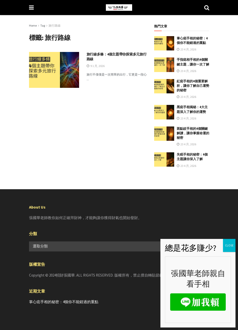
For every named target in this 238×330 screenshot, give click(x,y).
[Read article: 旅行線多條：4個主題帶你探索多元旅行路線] (54, 70)
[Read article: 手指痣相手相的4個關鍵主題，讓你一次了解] (164, 64)
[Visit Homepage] (119, 7)
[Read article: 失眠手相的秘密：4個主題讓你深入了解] (164, 159)
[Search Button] (206, 7)
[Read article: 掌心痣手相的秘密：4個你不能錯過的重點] (164, 43)
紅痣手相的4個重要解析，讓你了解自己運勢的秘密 (193, 85)
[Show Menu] (31, 7)
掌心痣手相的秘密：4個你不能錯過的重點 (192, 40)
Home (33, 25)
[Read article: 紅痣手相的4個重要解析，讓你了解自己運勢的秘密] (164, 86)
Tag (42, 25)
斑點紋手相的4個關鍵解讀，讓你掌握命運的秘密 (193, 133)
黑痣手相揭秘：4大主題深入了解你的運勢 (192, 109)
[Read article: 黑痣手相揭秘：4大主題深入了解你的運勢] (164, 112)
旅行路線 (55, 25)
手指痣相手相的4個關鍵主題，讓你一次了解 (193, 61)
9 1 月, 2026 (96, 66)
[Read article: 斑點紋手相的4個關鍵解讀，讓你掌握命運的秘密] (164, 133)
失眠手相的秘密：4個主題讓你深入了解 (192, 156)
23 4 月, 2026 (186, 49)
